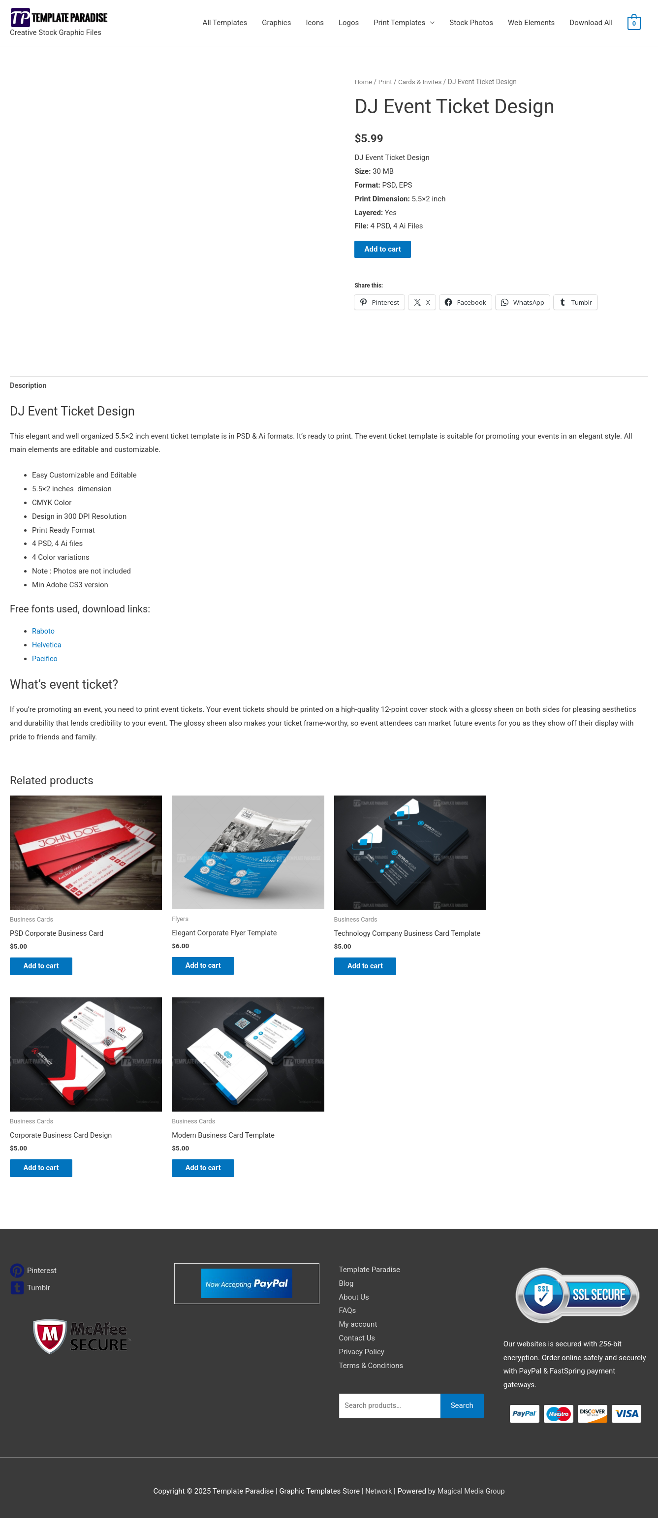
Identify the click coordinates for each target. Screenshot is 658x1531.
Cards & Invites (422, 82)
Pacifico (45, 659)
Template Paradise (369, 1282)
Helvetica (47, 645)
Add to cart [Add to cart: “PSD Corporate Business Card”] (48, 968)
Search (462, 1418)
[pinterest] (33, 1283)
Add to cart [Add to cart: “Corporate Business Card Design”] (48, 1179)
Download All (591, 22)
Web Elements (531, 22)
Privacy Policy (361, 1364)
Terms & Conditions (371, 1378)
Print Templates (399, 22)
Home (363, 82)
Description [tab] (29, 386)
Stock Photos (471, 22)
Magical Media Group (471, 1503)
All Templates (225, 22)
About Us (354, 1309)
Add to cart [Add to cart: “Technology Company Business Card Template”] (372, 975)
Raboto (44, 632)
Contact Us (357, 1350)
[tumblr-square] (30, 1300)
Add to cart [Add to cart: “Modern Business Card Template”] (209, 1179)
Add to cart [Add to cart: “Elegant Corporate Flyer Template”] (209, 967)
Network (377, 1503)
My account (358, 1337)
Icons (315, 22)
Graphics (276, 22)
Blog (346, 1296)
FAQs (347, 1323)
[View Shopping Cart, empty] (634, 23)
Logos (349, 22)
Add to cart (382, 249)
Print (386, 82)
